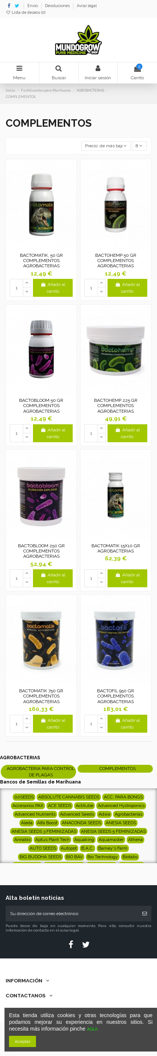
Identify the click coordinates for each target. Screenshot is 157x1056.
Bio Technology (102, 856)
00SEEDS (24, 797)
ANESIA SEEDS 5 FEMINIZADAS (113, 831)
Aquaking (84, 839)
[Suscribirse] (144, 913)
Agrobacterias (128, 814)
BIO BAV (74, 856)
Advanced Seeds (77, 814)
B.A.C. (87, 848)
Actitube (84, 805)
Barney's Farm (112, 848)
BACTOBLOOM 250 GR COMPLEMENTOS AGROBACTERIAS (41, 551)
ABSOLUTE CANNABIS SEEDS (68, 797)
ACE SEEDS (59, 805)
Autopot (69, 848)
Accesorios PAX (27, 805)
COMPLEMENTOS (117, 768)
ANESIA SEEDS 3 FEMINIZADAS (44, 831)
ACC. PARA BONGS (123, 797)
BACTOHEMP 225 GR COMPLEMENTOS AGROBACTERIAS (116, 406)
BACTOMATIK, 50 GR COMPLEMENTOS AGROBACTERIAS (41, 261)
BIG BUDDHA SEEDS (40, 856)
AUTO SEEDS (43, 848)
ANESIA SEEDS (121, 822)
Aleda (27, 822)
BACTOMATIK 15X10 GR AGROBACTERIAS (115, 548)
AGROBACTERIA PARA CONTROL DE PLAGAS (41, 772)
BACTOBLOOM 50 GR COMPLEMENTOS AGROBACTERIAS (41, 406)
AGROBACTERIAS (20, 757)
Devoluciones (58, 5)
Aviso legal (87, 5)
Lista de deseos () (25, 12)
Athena (135, 839)
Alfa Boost (47, 822)
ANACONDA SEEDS (81, 822)
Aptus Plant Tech (52, 839)
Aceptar (22, 1041)
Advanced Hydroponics (121, 805)
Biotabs (130, 856)
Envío (33, 5)
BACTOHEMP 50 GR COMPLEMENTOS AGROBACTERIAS (115, 261)
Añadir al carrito (52, 288)
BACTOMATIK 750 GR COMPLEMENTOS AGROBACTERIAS (41, 696)
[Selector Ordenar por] (106, 146)
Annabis (22, 839)
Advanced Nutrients (35, 814)
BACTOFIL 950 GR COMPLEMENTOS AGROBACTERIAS (115, 696)
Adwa (104, 814)
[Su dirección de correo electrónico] (72, 913)
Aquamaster (111, 839)
